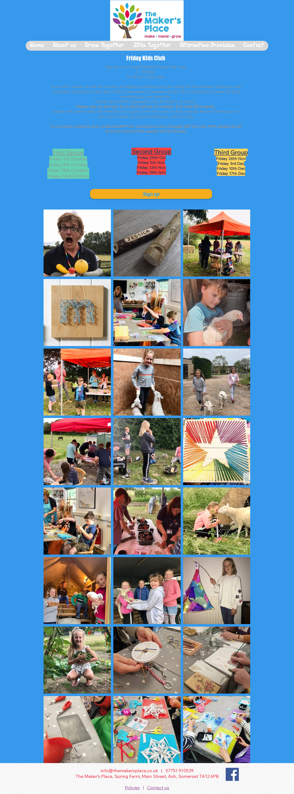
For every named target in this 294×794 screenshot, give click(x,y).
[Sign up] (151, 194)
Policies (132, 788)
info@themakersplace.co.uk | (132, 770)
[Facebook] (232, 774)
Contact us (158, 788)
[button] (64, 46)
